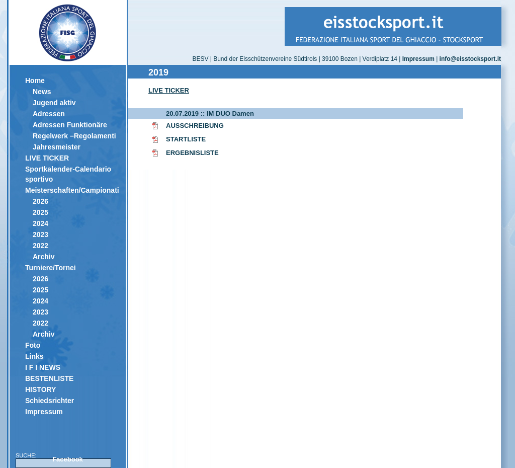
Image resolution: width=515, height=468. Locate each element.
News (42, 92)
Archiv (44, 257)
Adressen (49, 114)
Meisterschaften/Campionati (71, 190)
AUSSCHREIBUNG (195, 125)
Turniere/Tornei (50, 268)
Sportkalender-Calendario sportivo (68, 174)
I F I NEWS (42, 367)
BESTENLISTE (49, 378)
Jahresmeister (56, 147)
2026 (40, 201)
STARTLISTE (186, 139)
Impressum (44, 412)
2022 (40, 246)
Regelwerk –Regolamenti (74, 136)
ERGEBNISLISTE (192, 153)
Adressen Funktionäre (70, 125)
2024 (40, 223)
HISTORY (40, 389)
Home (35, 80)
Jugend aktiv (54, 103)
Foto (32, 345)
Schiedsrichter (49, 401)
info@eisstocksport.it (470, 58)
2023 (40, 234)
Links (34, 356)
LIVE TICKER (47, 158)
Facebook (67, 459)
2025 (40, 212)
